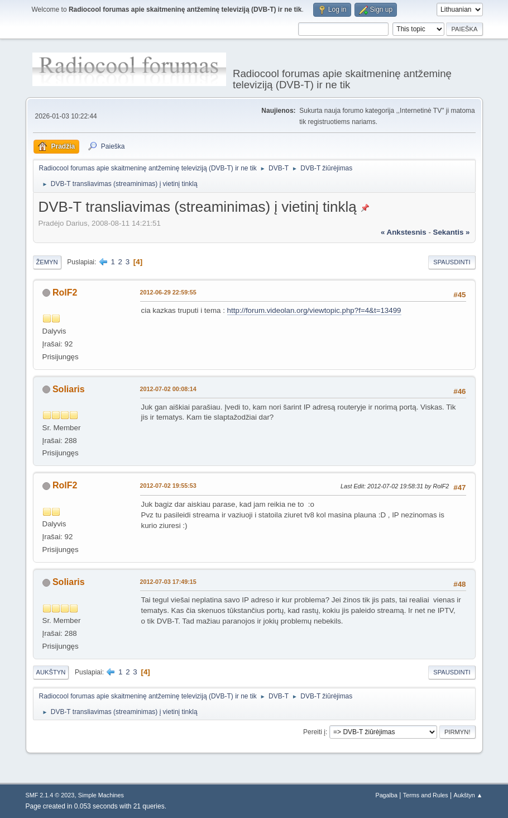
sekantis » (451, 232)
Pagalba (386, 795)
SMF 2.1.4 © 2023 (50, 795)
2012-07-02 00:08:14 (168, 389)
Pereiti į (314, 732)
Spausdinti (451, 262)
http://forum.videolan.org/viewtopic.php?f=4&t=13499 (314, 310)
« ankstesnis (403, 232)
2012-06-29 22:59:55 (168, 292)
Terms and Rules (425, 795)
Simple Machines (101, 795)
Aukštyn (51, 672)
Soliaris (68, 389)
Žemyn (47, 262)
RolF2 (64, 292)
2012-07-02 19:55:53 (168, 485)
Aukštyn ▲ (467, 795)
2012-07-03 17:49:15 (168, 581)
